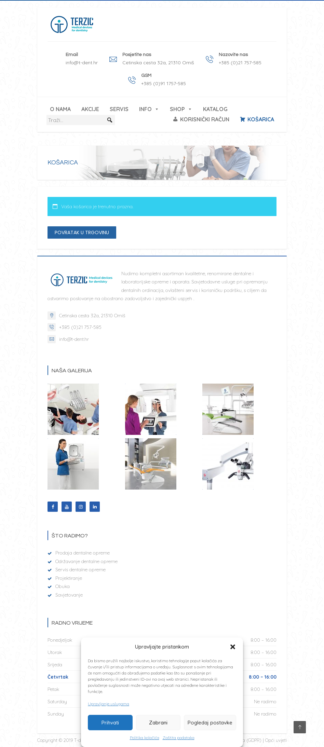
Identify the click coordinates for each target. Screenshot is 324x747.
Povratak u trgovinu (82, 232)
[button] (232, 646)
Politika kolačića (144, 737)
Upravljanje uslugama (108, 703)
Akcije (90, 109)
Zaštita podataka (178, 737)
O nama (60, 109)
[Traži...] (80, 120)
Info (149, 109)
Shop (181, 109)
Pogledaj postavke (210, 722)
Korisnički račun (204, 119)
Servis (119, 109)
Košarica (260, 119)
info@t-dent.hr (74, 339)
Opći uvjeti (276, 740)
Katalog (215, 109)
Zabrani (158, 722)
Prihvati (110, 722)
